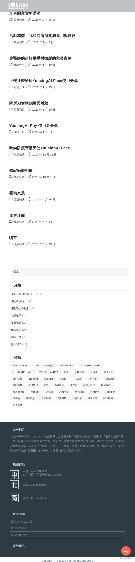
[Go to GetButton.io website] (126, 558)
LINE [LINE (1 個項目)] (36, 365)
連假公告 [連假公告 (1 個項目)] (30, 398)
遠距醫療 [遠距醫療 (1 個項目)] (46, 398)
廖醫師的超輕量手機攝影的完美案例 (40, 58)
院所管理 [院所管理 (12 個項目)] (92, 398)
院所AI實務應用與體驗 (28, 103)
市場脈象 (16, 322)
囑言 (13, 238)
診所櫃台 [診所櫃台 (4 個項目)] (95, 392)
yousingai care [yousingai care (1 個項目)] (89, 365)
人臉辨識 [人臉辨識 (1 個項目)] (79, 372)
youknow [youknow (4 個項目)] (67, 365)
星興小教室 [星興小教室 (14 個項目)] (89, 385)
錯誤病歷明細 (21, 170)
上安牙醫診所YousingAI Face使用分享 (43, 81)
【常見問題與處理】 (23, 293)
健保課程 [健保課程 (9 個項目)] (17, 378)
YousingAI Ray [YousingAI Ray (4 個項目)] (48, 372)
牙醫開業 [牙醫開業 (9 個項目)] (64, 392)
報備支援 (17, 193)
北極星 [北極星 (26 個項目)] (62, 378)
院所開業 (19, 19)
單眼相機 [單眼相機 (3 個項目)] (17, 385)
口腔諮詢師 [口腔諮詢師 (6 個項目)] (109, 378)
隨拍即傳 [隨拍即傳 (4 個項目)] (108, 398)
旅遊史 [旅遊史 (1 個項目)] (73, 385)
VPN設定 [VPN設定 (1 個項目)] (50, 365)
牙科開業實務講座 (24, 13)
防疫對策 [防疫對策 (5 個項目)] (61, 398)
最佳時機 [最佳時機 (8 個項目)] (105, 385)
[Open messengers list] (126, 551)
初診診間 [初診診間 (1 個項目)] (33, 378)
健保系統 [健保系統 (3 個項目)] (108, 372)
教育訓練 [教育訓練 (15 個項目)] (59, 385)
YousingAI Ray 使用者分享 (33, 126)
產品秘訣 (19, 154)
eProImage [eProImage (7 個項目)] (20, 365)
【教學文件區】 (20, 308)
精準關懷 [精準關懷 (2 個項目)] (79, 392)
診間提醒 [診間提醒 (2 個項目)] (110, 392)
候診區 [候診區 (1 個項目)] (93, 372)
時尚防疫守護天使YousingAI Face (39, 148)
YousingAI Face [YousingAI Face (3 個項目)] (23, 372)
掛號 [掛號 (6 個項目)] (46, 385)
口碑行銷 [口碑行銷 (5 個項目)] (92, 378)
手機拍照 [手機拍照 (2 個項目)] (33, 385)
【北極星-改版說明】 (22, 521)
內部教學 (16, 315)
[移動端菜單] (125, 6)
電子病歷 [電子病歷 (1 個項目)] (17, 405)
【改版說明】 (19, 301)
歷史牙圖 (17, 215)
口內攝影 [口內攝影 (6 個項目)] (77, 378)
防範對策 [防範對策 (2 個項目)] (77, 398)
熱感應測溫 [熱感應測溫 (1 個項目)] (19, 392)
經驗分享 (19, 64)
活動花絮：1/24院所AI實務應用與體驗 (42, 36)
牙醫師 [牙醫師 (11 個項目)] (49, 392)
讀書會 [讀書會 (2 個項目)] (16, 398)
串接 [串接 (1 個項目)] (66, 372)
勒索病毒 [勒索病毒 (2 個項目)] (48, 378)
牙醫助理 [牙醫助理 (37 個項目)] (35, 392)
